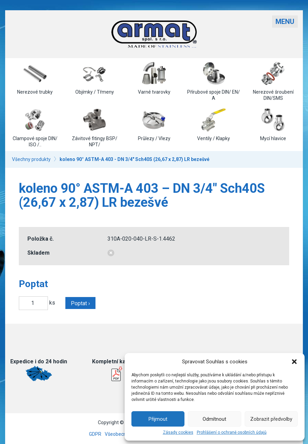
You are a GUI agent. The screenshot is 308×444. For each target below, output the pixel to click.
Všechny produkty (31, 159)
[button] (294, 361)
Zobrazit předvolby (271, 419)
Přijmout (158, 419)
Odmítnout (214, 419)
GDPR (95, 434)
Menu (284, 21)
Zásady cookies (178, 432)
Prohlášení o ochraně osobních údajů (232, 432)
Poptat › (80, 303)
